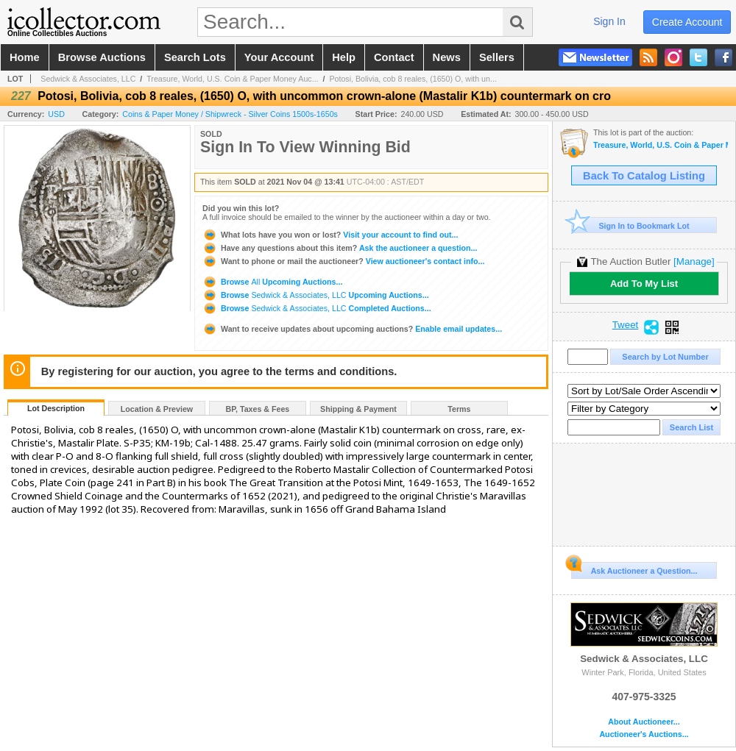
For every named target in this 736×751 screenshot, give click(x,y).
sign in (609, 21)
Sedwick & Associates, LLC (87, 78)
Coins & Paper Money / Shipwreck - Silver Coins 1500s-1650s (230, 114)
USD (56, 114)
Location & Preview (157, 409)
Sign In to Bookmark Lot (630, 225)
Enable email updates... (352, 328)
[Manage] (693, 261)
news (447, 57)
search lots (195, 57)
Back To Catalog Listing (644, 176)
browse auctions (102, 57)
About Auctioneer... (643, 722)
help (343, 57)
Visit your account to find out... (330, 234)
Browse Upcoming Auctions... (272, 281)
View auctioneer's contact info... (343, 261)
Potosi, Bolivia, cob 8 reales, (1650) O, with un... (412, 78)
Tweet (625, 325)
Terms (458, 409)
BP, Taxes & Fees (258, 409)
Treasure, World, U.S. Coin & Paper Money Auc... (232, 78)
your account (279, 57)
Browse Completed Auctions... (316, 308)
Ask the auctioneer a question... (339, 247)
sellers (496, 57)
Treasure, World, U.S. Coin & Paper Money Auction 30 (660, 145)
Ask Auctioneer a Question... (634, 568)
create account (687, 22)
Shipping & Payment (358, 409)
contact (394, 57)
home (25, 57)
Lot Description (56, 408)
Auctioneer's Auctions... (643, 734)
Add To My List (644, 283)
